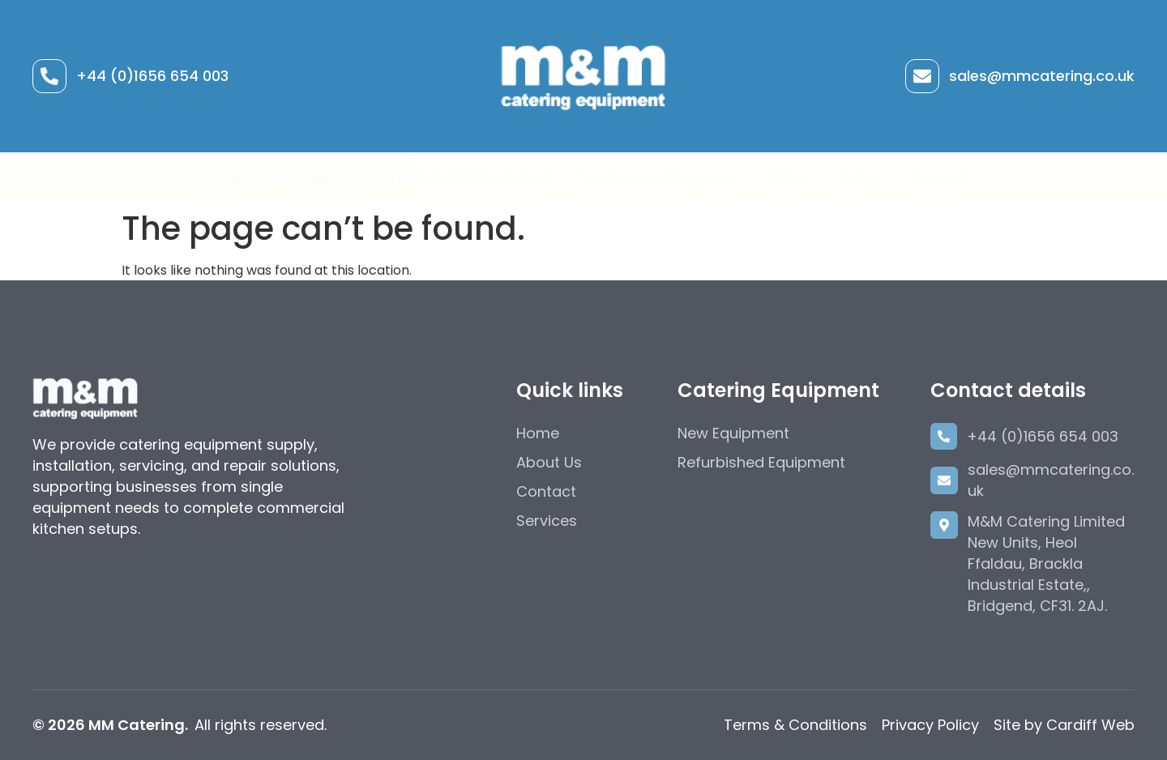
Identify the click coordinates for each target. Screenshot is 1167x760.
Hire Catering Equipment (659, 177)
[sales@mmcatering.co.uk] (922, 76)
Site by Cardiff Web (1064, 725)
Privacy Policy (930, 725)
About (787, 177)
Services (546, 520)
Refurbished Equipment (474, 177)
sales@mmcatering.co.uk (1042, 76)
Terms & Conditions (795, 725)
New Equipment (319, 177)
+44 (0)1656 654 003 (152, 76)
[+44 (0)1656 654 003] (49, 76)
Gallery (859, 177)
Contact (939, 177)
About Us (549, 462)
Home (220, 177)
